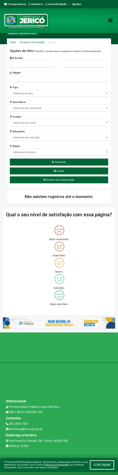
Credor (15, 116)
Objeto (15, 72)
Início (13, 42)
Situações (17, 131)
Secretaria (18, 102)
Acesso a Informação (32, 42)
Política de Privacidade (56, 464)
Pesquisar (59, 162)
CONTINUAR (102, 465)
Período (16, 58)
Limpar (59, 170)
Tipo (14, 87)
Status (15, 146)
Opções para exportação (59, 179)
